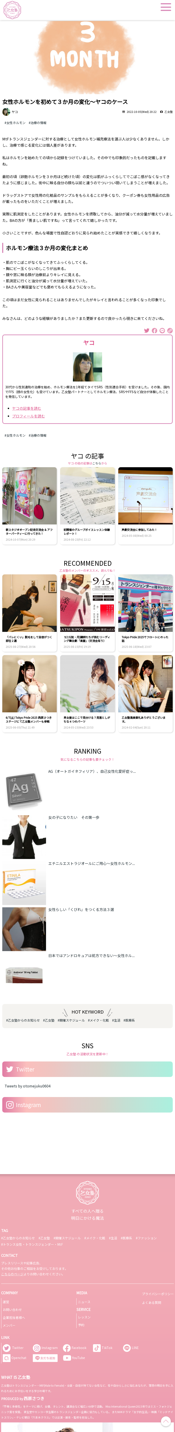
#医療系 (129, 1020)
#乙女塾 (48, 1020)
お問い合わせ (12, 1309)
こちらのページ (12, 1274)
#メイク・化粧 (98, 1020)
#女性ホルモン (15, 122)
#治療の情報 (37, 122)
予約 (81, 1325)
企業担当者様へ (14, 1317)
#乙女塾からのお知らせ (23, 1020)
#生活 (116, 1020)
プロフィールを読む (28, 416)
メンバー (9, 1325)
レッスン (84, 1317)
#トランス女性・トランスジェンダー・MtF (32, 1244)
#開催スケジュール (71, 1020)
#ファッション (146, 1238)
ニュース (84, 1302)
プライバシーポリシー (158, 1294)
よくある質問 (151, 1302)
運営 (6, 1302)
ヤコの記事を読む (26, 408)
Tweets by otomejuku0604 (28, 1086)
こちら (96, 463)
